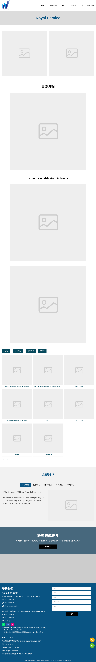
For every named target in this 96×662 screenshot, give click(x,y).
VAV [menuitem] (42, 351)
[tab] (25, 485)
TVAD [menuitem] (31, 351)
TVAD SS (79, 421)
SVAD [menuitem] (18, 351)
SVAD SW (48, 455)
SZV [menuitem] (6, 351)
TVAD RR (79, 386)
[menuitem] (43, 6)
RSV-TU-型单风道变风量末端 (17, 386)
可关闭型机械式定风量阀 (17, 421)
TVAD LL (48, 421)
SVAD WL (17, 455)
